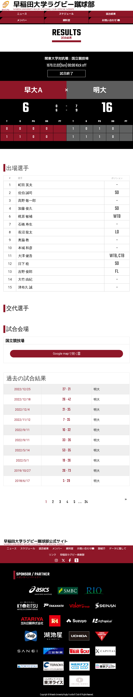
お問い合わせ (111, 20)
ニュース (22, 13)
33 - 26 (66, 440)
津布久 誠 (25, 287)
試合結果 (111, 13)
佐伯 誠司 (25, 193)
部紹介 (101, 548)
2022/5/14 (22, 450)
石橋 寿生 (25, 224)
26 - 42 (66, 399)
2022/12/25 (22, 389)
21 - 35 (66, 410)
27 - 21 (66, 389)
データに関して (117, 548)
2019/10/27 (22, 470)
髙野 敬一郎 (27, 200)
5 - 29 (66, 481)
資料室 (66, 20)
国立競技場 (80, 58)
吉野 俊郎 (25, 272)
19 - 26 (67, 460)
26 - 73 (66, 471)
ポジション (117, 178)
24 (86, 502)
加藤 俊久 (25, 208)
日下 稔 (23, 264)
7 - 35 (66, 420)
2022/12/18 (22, 399)
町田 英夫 (25, 185)
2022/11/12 (22, 420)
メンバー (22, 20)
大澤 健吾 (25, 256)
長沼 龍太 (25, 232)
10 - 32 (67, 430)
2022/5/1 (22, 460)
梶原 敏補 (25, 216)
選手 (20, 178)
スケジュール (66, 13)
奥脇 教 (23, 240)
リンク (52, 554)
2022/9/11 (22, 430)
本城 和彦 (25, 248)
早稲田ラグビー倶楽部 (72, 554)
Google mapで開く (66, 353)
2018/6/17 (22, 481)
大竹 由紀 (25, 279)
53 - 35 (66, 450)
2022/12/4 (22, 409)
